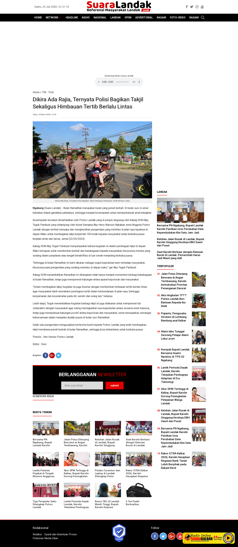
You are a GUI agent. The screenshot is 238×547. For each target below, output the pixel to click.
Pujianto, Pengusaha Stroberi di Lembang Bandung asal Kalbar (174, 317)
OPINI (128, 17)
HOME (38, 17)
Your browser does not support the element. (119, 82)
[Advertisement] (119, 47)
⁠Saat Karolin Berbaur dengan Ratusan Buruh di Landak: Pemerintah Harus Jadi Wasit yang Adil (138, 445)
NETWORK (52, 17)
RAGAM (161, 17)
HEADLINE (72, 17)
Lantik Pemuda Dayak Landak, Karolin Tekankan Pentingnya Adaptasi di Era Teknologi (76, 507)
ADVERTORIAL (144, 17)
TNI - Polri (48, 92)
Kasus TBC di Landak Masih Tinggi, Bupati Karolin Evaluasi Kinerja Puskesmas (107, 506)
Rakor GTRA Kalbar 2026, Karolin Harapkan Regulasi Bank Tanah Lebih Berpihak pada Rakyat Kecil (138, 478)
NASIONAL (100, 17)
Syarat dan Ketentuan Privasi (60, 534)
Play (228, 538)
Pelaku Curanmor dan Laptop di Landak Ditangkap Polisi (107, 473)
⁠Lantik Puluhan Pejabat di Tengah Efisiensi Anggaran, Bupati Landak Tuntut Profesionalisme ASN (45, 476)
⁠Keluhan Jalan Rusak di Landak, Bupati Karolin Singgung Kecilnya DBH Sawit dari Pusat (107, 445)
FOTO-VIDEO (177, 17)
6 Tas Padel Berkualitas (132, 503)
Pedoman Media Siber (45, 538)
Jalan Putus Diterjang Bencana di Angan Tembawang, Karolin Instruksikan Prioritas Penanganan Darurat (76, 445)
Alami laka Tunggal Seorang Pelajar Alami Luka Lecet (175, 335)
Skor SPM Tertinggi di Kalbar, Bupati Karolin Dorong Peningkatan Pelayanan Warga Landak (76, 476)
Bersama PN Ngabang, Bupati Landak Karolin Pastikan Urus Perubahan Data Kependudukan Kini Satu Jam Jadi (180, 229)
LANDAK (115, 17)
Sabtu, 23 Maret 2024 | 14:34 (44, 115)
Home (36, 92)
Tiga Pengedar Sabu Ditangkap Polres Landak (44, 504)
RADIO (86, 17)
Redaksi (37, 534)
